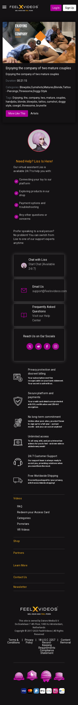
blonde (22, 101)
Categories (24, 518)
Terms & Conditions (13, 641)
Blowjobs (25, 87)
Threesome (25, 91)
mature (50, 97)
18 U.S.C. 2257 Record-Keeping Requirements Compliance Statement (46, 646)
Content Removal (65, 641)
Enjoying (18, 97)
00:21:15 (22, 80)
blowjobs (32, 101)
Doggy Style (40, 91)
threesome (28, 105)
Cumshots (37, 87)
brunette (41, 105)
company (34, 97)
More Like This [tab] (16, 113)
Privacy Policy (29, 641)
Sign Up (69, 7)
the (26, 97)
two (43, 97)
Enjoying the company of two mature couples (38, 68)
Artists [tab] (34, 113)
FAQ (19, 506)
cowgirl (17, 105)
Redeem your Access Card (33, 512)
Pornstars (23, 523)
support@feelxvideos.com (49, 291)
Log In (56, 7)
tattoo (42, 101)
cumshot (52, 101)
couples (60, 97)
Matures (49, 87)
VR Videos (23, 529)
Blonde (58, 87)
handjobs (11, 101)
